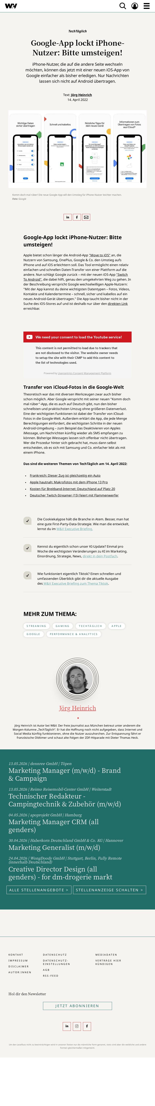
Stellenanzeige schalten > (109, 889)
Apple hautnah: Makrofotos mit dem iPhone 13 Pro (69, 482)
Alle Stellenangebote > (39, 889)
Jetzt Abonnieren (77, 1005)
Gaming (63, 626)
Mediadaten (106, 954)
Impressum (18, 960)
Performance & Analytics (74, 634)
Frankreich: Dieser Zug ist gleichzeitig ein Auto (65, 475)
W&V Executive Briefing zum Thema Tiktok (75, 583)
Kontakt (15, 954)
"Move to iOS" (99, 255)
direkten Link (118, 303)
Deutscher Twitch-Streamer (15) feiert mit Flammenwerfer (74, 495)
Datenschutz (55, 954)
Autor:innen (19, 972)
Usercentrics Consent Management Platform (84, 373)
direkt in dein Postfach (100, 556)
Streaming (36, 626)
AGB (46, 970)
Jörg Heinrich (81, 95)
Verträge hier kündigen (108, 962)
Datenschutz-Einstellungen (56, 962)
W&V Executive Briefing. (75, 529)
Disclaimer (18, 966)
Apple (117, 626)
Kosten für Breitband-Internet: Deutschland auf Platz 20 (72, 489)
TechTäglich (90, 626)
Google (33, 634)
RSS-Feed (51, 975)
